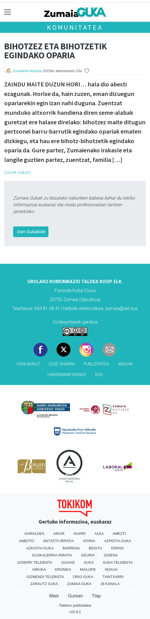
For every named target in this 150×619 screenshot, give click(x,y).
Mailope (88, 569)
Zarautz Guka (44, 584)
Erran (117, 548)
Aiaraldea (34, 533)
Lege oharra (62, 364)
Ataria (89, 541)
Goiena (111, 555)
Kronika (63, 569)
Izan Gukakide (31, 231)
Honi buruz (28, 364)
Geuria (88, 555)
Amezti (119, 533)
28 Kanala (109, 584)
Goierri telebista (34, 562)
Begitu (95, 548)
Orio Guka (83, 577)
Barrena (71, 548)
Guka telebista (118, 562)
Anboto (26, 541)
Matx (54, 595)
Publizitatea (96, 364)
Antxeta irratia (58, 541)
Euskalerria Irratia (52, 555)
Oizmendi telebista (45, 577)
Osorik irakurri (17, 172)
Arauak (125, 364)
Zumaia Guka (79, 584)
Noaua (111, 569)
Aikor (58, 533)
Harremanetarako (67, 374)
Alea (99, 533)
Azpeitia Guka (117, 541)
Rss (99, 374)
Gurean (75, 595)
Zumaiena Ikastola (27, 71)
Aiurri (79, 533)
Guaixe (68, 562)
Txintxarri (112, 577)
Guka (89, 562)
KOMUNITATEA (75, 27)
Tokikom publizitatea (75, 605)
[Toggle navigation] (8, 12)
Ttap (96, 595)
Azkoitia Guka (39, 548)
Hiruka (39, 569)
